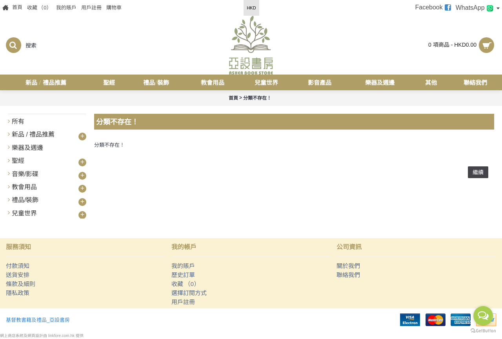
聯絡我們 (348, 275)
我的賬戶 (183, 265)
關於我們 (348, 265)
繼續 (478, 172)
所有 (18, 121)
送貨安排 (17, 275)
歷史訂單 (183, 275)
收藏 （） (185, 284)
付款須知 (17, 265)
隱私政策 (17, 293)
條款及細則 (20, 284)
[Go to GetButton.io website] (483, 331)
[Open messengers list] (483, 316)
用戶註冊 (183, 302)
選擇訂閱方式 (189, 293)
